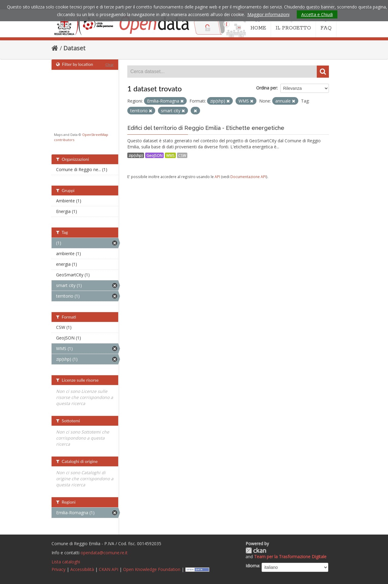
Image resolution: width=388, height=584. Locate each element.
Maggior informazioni (268, 14)
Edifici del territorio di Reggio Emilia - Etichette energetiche (205, 128)
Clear (109, 64)
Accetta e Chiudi (317, 14)
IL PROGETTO (293, 23)
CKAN (256, 550)
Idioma (252, 566)
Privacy (58, 569)
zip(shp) (136, 155)
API (217, 176)
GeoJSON (154, 155)
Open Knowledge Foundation (151, 569)
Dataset (74, 48)
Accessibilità (82, 569)
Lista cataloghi (66, 562)
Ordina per (266, 88)
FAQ (326, 23)
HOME (258, 23)
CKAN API (108, 569)
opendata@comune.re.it (104, 552)
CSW (182, 155)
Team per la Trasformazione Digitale (290, 556)
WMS (170, 155)
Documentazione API (248, 176)
